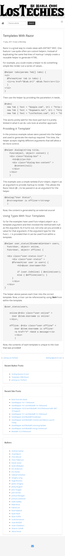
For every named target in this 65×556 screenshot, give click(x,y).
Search (31, 23)
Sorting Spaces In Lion (54, 358)
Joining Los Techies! (10, 358)
